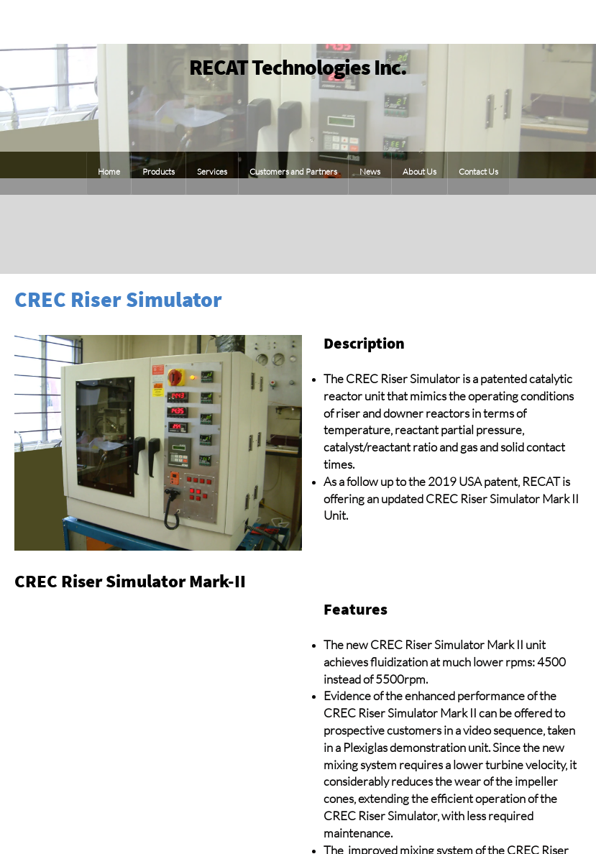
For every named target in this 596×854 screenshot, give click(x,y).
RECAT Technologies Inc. (298, 67)
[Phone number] (538, 234)
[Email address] (567, 234)
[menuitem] (109, 173)
